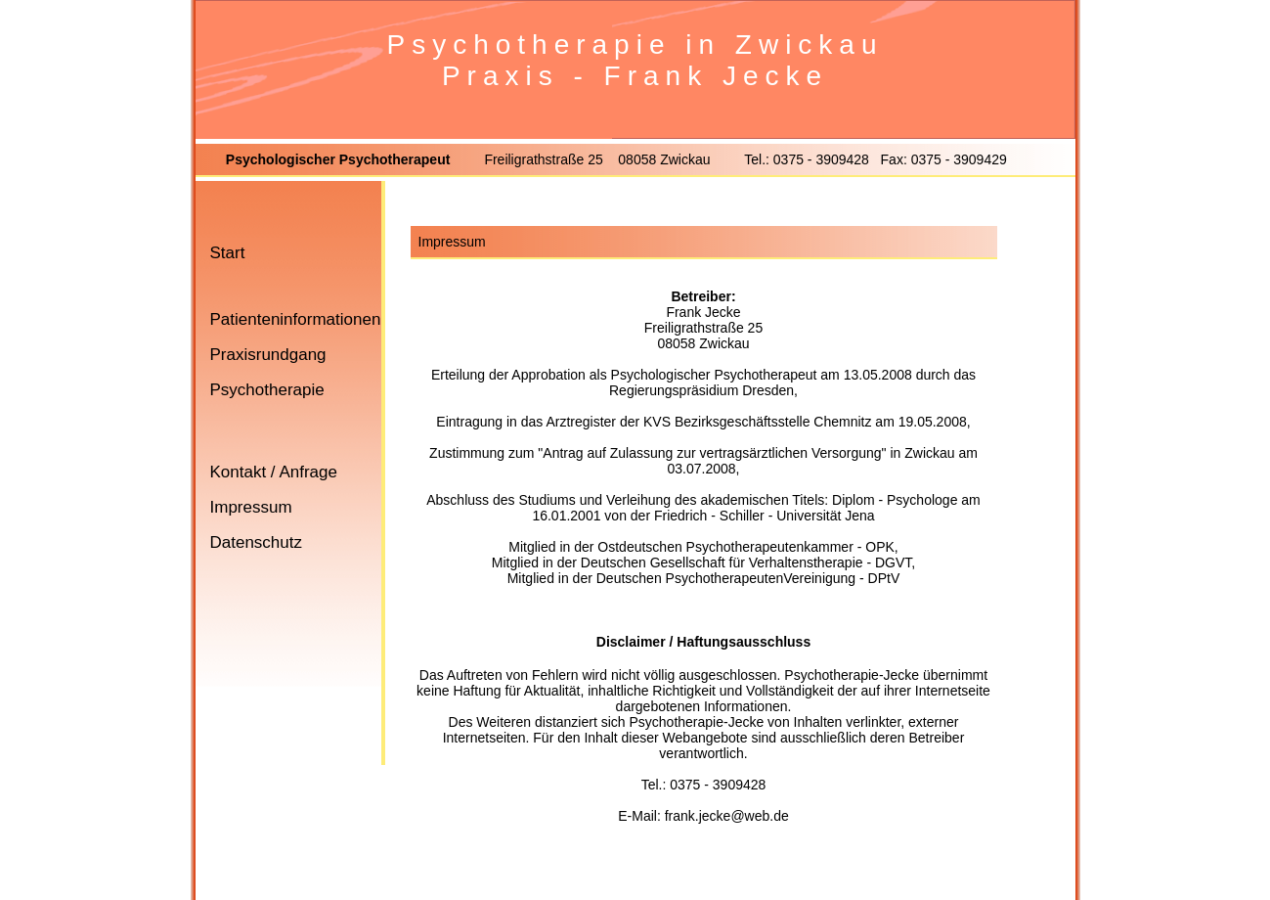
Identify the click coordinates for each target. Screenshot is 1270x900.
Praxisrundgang (268, 354)
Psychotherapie (267, 390)
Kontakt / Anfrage (273, 472)
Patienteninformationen (295, 319)
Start (227, 253)
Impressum (251, 507)
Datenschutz (256, 542)
